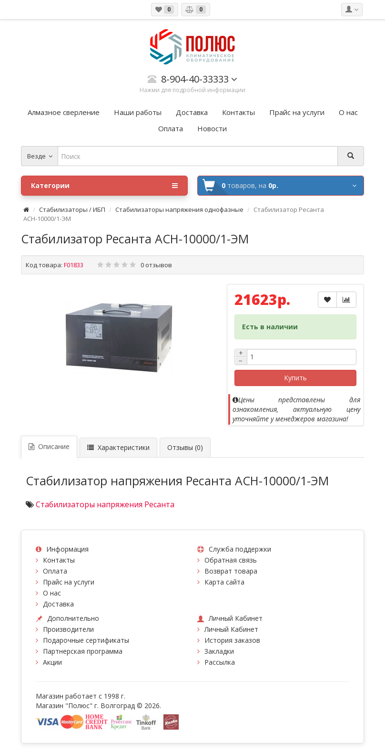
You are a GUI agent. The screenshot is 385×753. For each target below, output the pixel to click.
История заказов (232, 640)
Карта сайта (224, 581)
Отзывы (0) (185, 447)
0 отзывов (156, 265)
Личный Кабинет (231, 629)
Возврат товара (230, 570)
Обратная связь (230, 560)
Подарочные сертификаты (86, 640)
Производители (68, 629)
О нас (52, 592)
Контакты (59, 560)
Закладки (219, 651)
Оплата (55, 570)
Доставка (58, 603)
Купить (295, 377)
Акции (52, 662)
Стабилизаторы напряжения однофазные (179, 209)
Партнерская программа (82, 651)
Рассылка (219, 662)
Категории (104, 185)
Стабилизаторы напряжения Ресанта (105, 504)
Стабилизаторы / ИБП (72, 209)
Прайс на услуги (68, 581)
